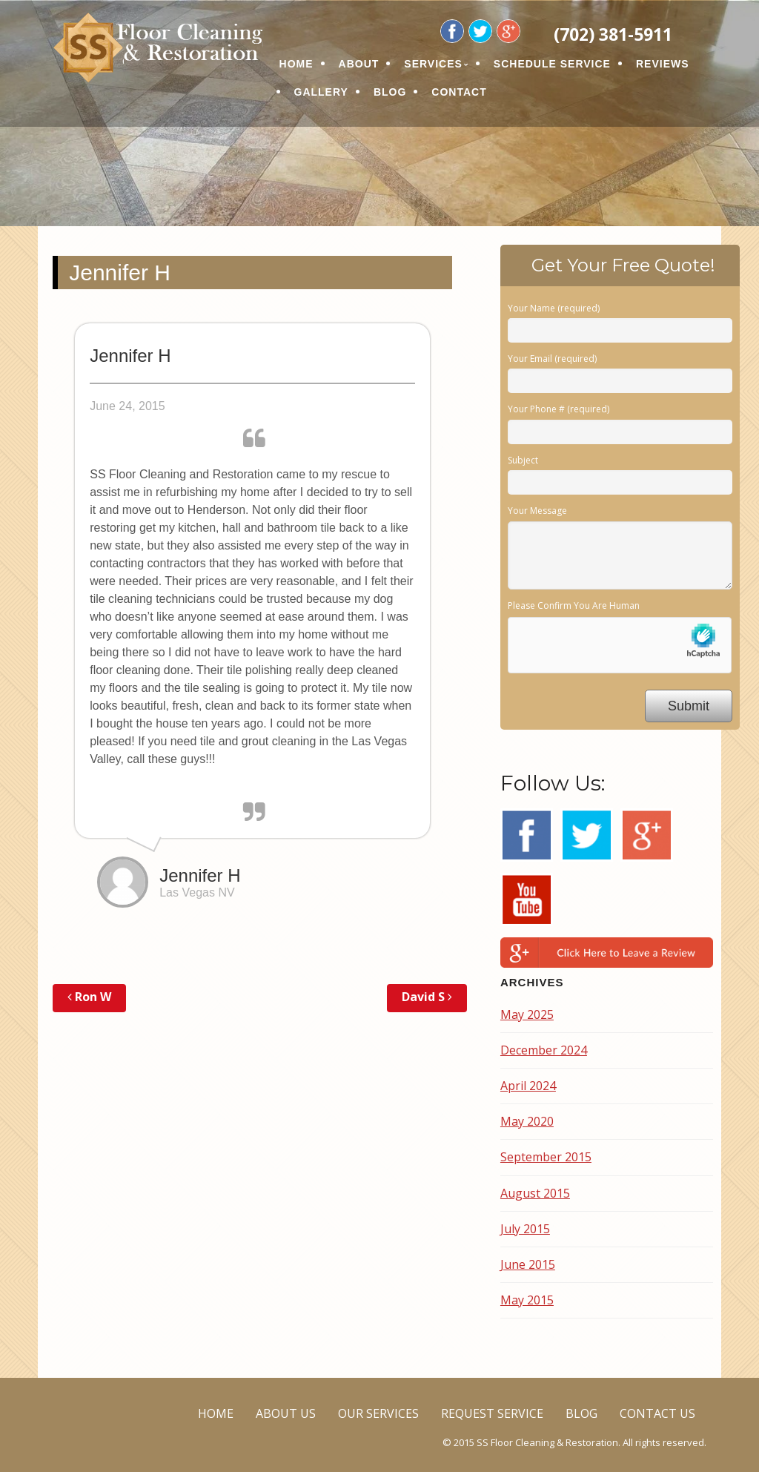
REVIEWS (662, 64)
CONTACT (458, 92)
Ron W (89, 997)
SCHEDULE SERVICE (552, 64)
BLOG (390, 92)
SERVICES (433, 64)
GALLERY (321, 92)
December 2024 (543, 1050)
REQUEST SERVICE (492, 1413)
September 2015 (545, 1157)
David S (427, 997)
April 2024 (528, 1085)
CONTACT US (657, 1413)
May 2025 (527, 1014)
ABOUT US (286, 1413)
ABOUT (359, 64)
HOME (296, 64)
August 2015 (535, 1193)
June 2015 (527, 1264)
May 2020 (527, 1121)
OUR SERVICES (378, 1413)
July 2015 (525, 1229)
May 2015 (527, 1300)
